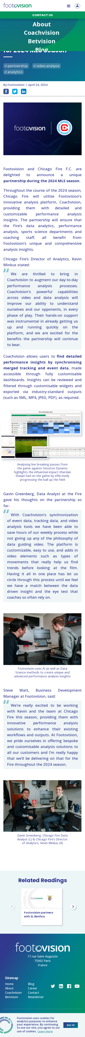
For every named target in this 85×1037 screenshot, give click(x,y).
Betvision (11, 997)
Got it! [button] (71, 1025)
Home (9, 984)
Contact (33, 993)
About (9, 988)
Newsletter (36, 997)
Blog (31, 984)
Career (32, 988)
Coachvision (13, 993)
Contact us (42, 15)
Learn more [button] (45, 1031)
